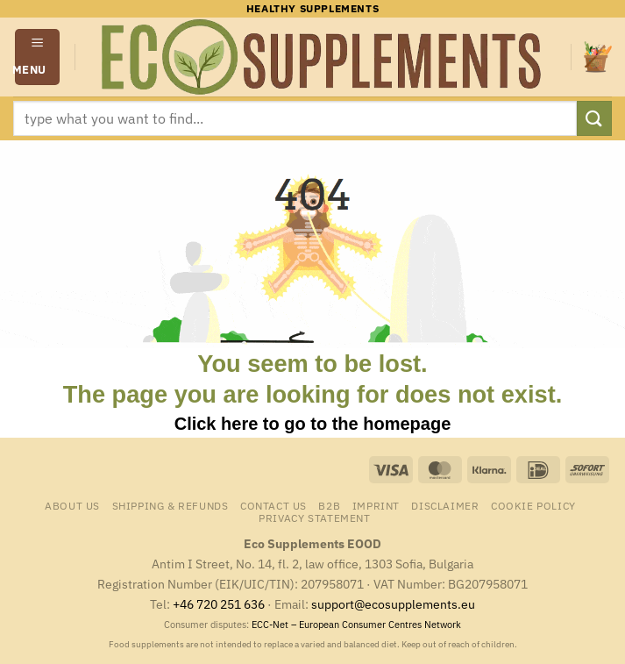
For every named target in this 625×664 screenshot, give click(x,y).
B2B (329, 505)
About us (72, 505)
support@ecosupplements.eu (393, 604)
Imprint (376, 505)
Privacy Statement (314, 517)
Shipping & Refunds (170, 505)
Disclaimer (445, 505)
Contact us (273, 505)
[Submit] (594, 118)
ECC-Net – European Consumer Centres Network (356, 624)
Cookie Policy (533, 505)
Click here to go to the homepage (312, 423)
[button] (37, 56)
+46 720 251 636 (219, 604)
